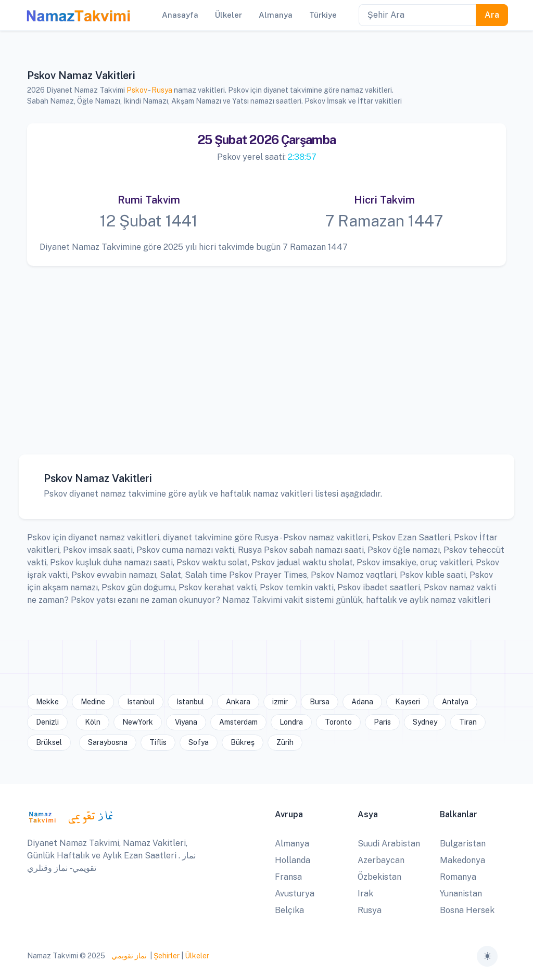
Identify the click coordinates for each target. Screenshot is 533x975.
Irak (365, 893)
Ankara (238, 702)
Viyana (186, 722)
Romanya (458, 877)
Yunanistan (461, 893)
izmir (280, 702)
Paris (382, 722)
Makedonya (462, 860)
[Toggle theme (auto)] (487, 956)
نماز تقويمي (128, 956)
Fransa (288, 877)
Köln (92, 722)
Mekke (47, 702)
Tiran (468, 722)
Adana (362, 702)
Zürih (285, 742)
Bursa (319, 702)
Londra (291, 722)
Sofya (198, 742)
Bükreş (243, 742)
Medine (93, 702)
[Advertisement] (266, 352)
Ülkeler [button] (228, 14)
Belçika (289, 910)
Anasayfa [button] (180, 14)
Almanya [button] (276, 14)
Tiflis (158, 742)
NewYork (137, 722)
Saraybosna (108, 742)
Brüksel (49, 742)
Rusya (161, 90)
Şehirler (167, 956)
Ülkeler (197, 956)
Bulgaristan (463, 844)
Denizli (47, 722)
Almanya (292, 844)
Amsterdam (238, 722)
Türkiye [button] (323, 14)
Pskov (136, 90)
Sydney (425, 722)
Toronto (338, 722)
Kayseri (407, 702)
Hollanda (292, 860)
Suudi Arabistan (389, 844)
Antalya (455, 702)
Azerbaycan (381, 860)
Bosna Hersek (467, 910)
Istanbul (141, 702)
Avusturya (294, 893)
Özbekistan (379, 877)
